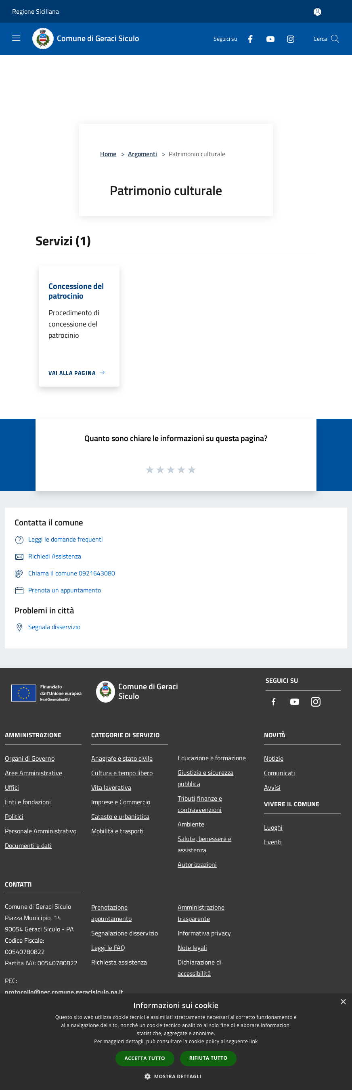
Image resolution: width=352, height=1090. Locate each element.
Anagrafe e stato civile (122, 758)
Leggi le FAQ (108, 947)
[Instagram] (287, 38)
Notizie (273, 758)
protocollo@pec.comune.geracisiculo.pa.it (64, 992)
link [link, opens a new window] (253, 1041)
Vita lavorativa (111, 787)
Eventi (273, 842)
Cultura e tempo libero (122, 773)
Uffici (12, 787)
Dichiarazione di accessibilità (199, 967)
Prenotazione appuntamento (111, 912)
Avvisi (272, 787)
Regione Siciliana (35, 11)
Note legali (192, 947)
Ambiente (191, 824)
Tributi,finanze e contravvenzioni (200, 803)
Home (108, 154)
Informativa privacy (204, 933)
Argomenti (142, 154)
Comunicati (279, 773)
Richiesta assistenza (119, 962)
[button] (176, 1076)
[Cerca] (335, 39)
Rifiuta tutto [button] (208, 1057)
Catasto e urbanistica (120, 816)
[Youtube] (267, 38)
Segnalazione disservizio (124, 933)
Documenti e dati (28, 845)
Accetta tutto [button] (145, 1058)
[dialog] (176, 1042)
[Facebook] (247, 38)
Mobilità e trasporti (117, 831)
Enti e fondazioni (28, 802)
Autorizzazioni (197, 864)
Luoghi (273, 827)
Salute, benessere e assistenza (204, 844)
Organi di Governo (29, 758)
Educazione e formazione (212, 758)
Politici (14, 816)
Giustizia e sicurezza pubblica (205, 778)
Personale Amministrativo (40, 831)
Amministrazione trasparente (201, 912)
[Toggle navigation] (16, 38)
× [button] (343, 1002)
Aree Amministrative (33, 773)
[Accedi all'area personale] (317, 12)
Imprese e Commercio (120, 802)
